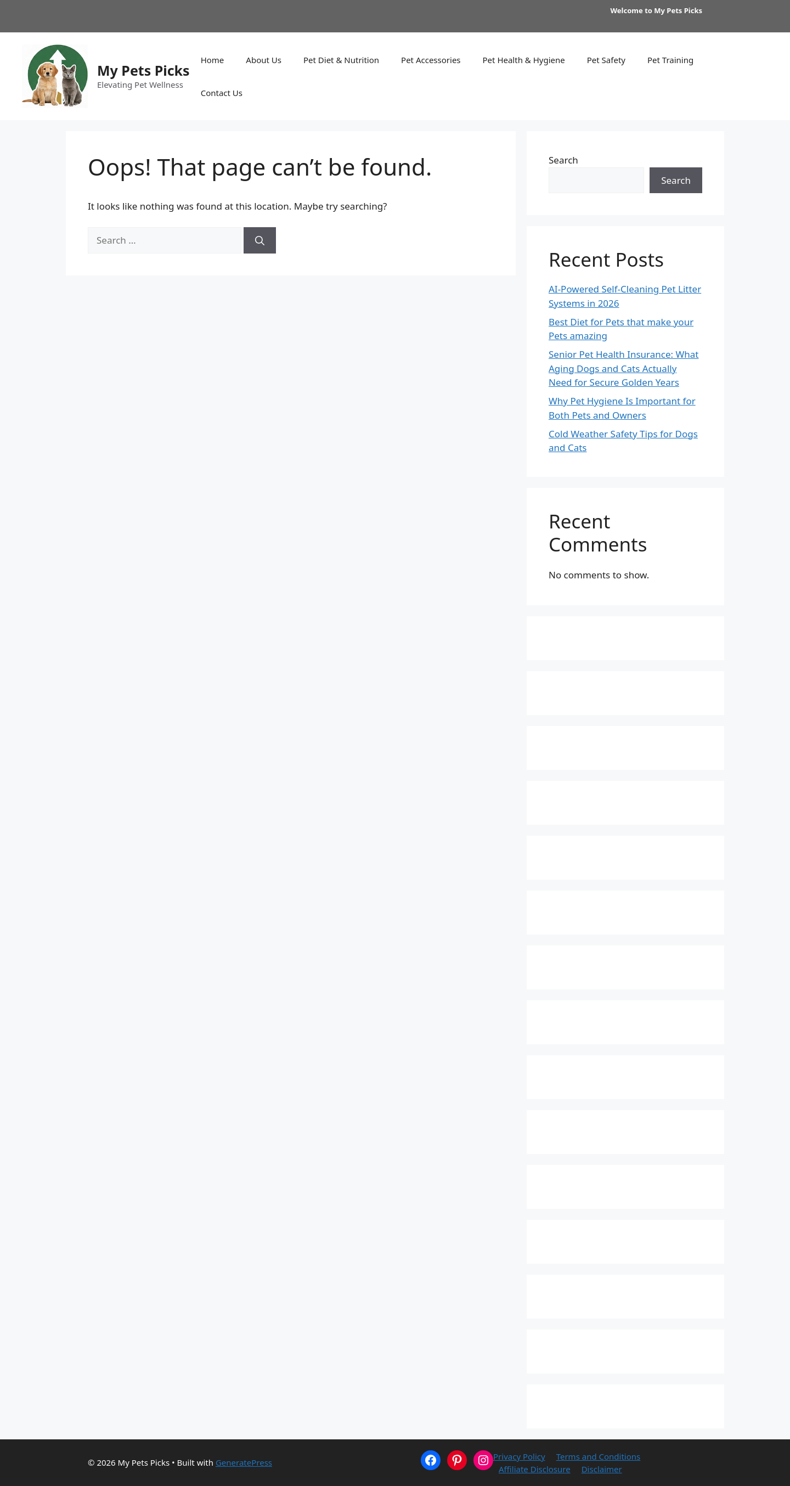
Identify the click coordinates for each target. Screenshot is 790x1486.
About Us (263, 59)
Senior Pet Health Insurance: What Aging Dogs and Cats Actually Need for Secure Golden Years (624, 368)
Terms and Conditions (598, 1456)
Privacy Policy (519, 1456)
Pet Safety (606, 59)
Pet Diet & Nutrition (341, 59)
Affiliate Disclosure (535, 1469)
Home (212, 59)
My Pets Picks (143, 70)
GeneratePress (244, 1462)
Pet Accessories (430, 59)
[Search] (260, 240)
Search (563, 160)
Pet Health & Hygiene (524, 59)
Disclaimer (602, 1469)
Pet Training (670, 59)
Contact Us (221, 92)
